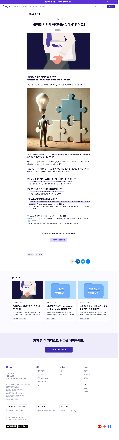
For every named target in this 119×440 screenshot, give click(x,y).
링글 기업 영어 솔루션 (42, 381)
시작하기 (111, 6)
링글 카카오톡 (11, 406)
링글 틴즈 (38, 385)
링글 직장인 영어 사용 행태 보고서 (37, 218)
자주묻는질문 (87, 374)
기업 (61, 374)
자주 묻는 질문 (23, 406)
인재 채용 (86, 392)
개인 (61, 371)
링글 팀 (85, 388)
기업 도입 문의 (64, 406)
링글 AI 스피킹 (40, 374)
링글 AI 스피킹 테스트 (42, 378)
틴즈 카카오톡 (41, 406)
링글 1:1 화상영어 (40, 371)
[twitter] (83, 261)
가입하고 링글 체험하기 (59, 349)
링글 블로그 (87, 378)
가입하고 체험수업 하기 (59, 240)
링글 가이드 (87, 371)
